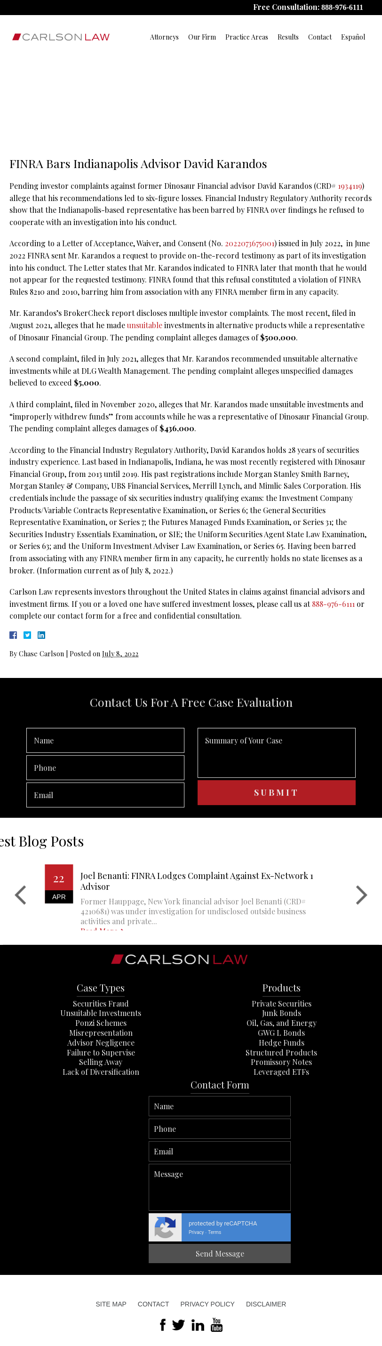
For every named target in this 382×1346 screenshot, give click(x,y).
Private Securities (281, 1046)
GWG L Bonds (281, 1076)
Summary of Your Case (277, 786)
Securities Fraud (101, 1046)
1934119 (350, 186)
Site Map (111, 1304)
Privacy (353, 1232)
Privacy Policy (207, 1304)
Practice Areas (246, 36)
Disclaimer (266, 1304)
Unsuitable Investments (100, 1056)
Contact (320, 36)
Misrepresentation (101, 1076)
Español (353, 36)
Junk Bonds (281, 1056)
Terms (371, 1232)
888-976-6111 (342, 7)
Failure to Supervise (101, 1095)
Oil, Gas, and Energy (282, 1066)
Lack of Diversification (101, 1115)
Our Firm (202, 36)
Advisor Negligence (101, 1085)
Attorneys (164, 36)
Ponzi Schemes (101, 1066)
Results (288, 36)
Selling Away (100, 1105)
